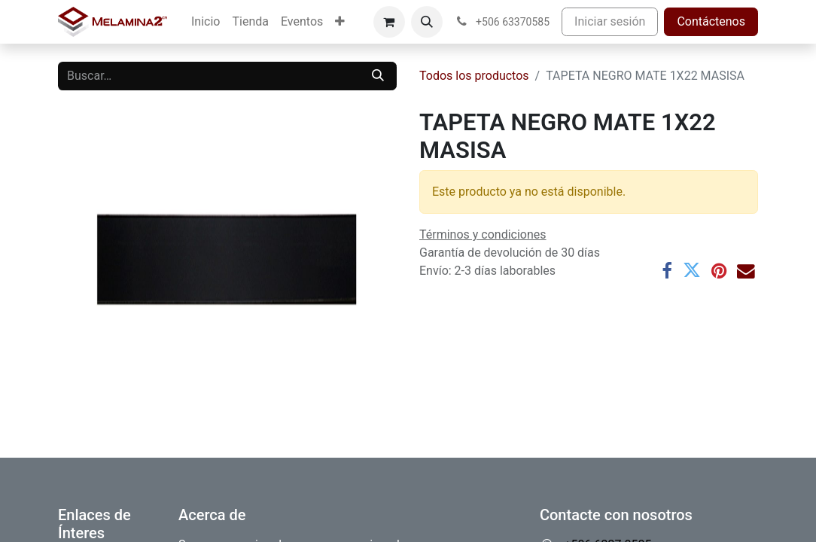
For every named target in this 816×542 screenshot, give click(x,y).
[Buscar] (378, 76)
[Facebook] (667, 271)
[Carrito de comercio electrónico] (389, 22)
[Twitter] (692, 271)
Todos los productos (474, 76)
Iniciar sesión (609, 21)
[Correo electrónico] (746, 271)
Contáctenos (711, 21)
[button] (427, 22)
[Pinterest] (718, 271)
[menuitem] (205, 22)
